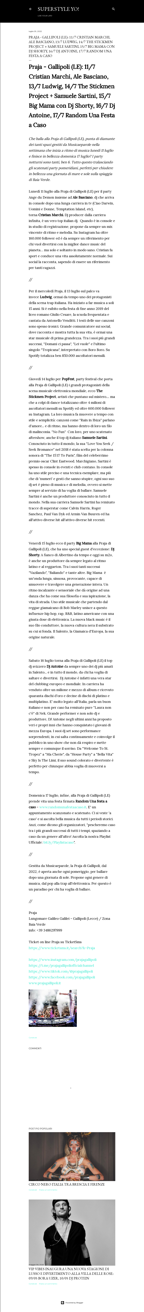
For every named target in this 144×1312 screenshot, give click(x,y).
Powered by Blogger (72, 1303)
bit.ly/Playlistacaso (58, 842)
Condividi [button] (33, 1037)
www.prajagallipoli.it (45, 983)
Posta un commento (48, 1190)
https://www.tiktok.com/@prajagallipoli (61, 971)
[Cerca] (113, 8)
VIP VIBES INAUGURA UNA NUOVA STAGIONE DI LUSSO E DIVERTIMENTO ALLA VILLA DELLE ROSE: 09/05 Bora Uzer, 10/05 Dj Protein (71, 1274)
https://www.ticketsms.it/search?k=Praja (62, 948)
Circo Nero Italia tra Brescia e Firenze (67, 1184)
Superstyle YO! (58, 8)
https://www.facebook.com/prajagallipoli (62, 977)
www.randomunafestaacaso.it (62, 807)
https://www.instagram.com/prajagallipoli (63, 959)
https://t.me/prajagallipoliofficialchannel (61, 965)
